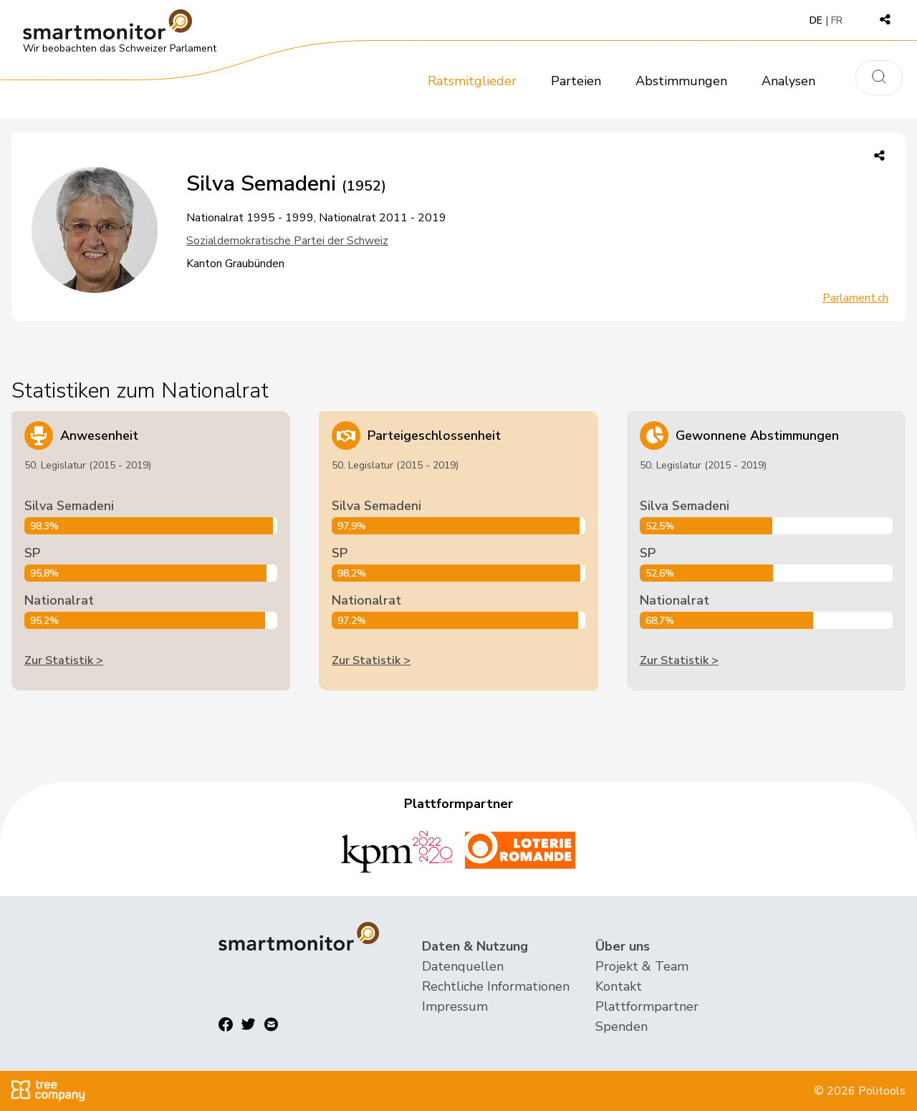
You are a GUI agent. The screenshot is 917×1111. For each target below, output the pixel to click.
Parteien (576, 81)
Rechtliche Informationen (496, 986)
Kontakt (618, 986)
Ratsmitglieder (472, 81)
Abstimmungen (681, 81)
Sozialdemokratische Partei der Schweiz (287, 241)
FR (836, 20)
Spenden (621, 1026)
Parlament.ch (855, 298)
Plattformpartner (646, 1006)
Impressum (455, 1006)
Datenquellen (463, 966)
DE (816, 20)
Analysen (788, 81)
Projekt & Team (641, 966)
